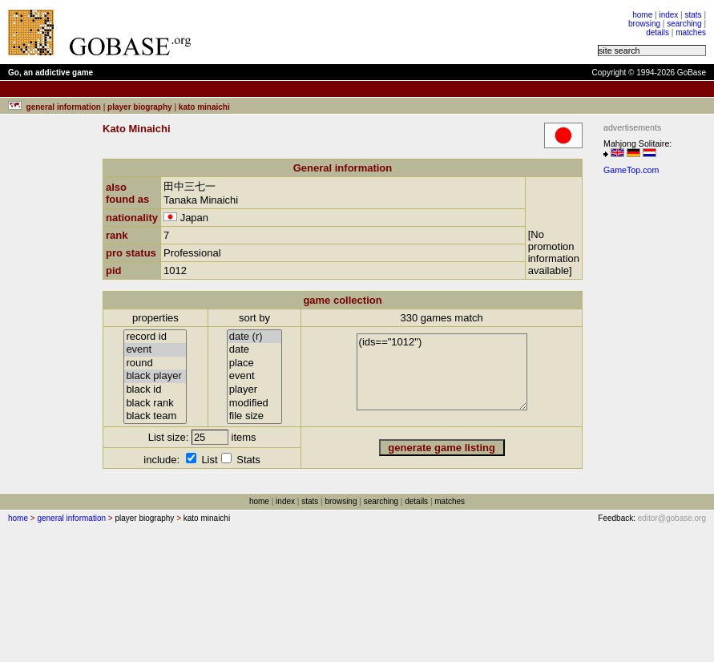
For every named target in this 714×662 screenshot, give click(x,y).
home (642, 14)
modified (255, 403)
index (668, 14)
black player (155, 376)
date (255, 350)
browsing (644, 23)
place (255, 363)
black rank (155, 403)
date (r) (255, 337)
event (155, 350)
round (155, 363)
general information (71, 518)
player (255, 390)
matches (691, 32)
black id (155, 390)
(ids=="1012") (442, 371)
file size (255, 416)
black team (155, 416)
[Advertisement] (402, 32)
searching (684, 23)
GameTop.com (631, 170)
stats (692, 14)
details (657, 32)
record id (155, 337)
